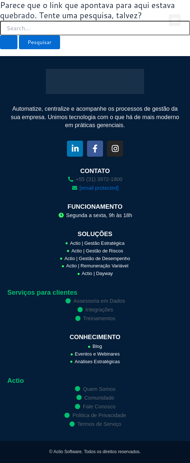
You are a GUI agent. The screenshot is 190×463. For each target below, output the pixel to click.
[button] (175, 20)
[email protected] (99, 188)
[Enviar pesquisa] (8, 42)
